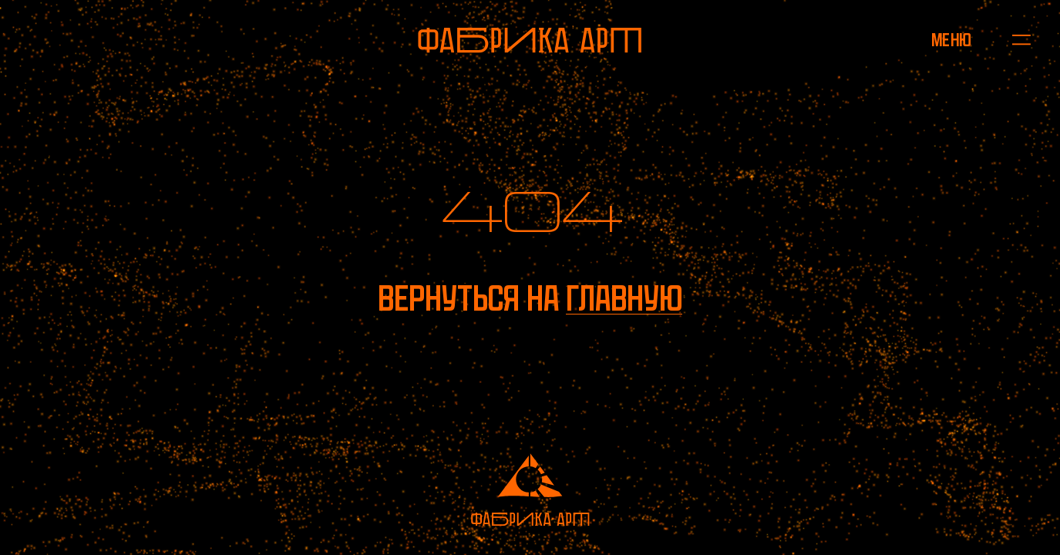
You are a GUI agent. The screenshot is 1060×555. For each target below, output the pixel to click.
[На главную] (529, 40)
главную (624, 298)
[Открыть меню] (952, 39)
